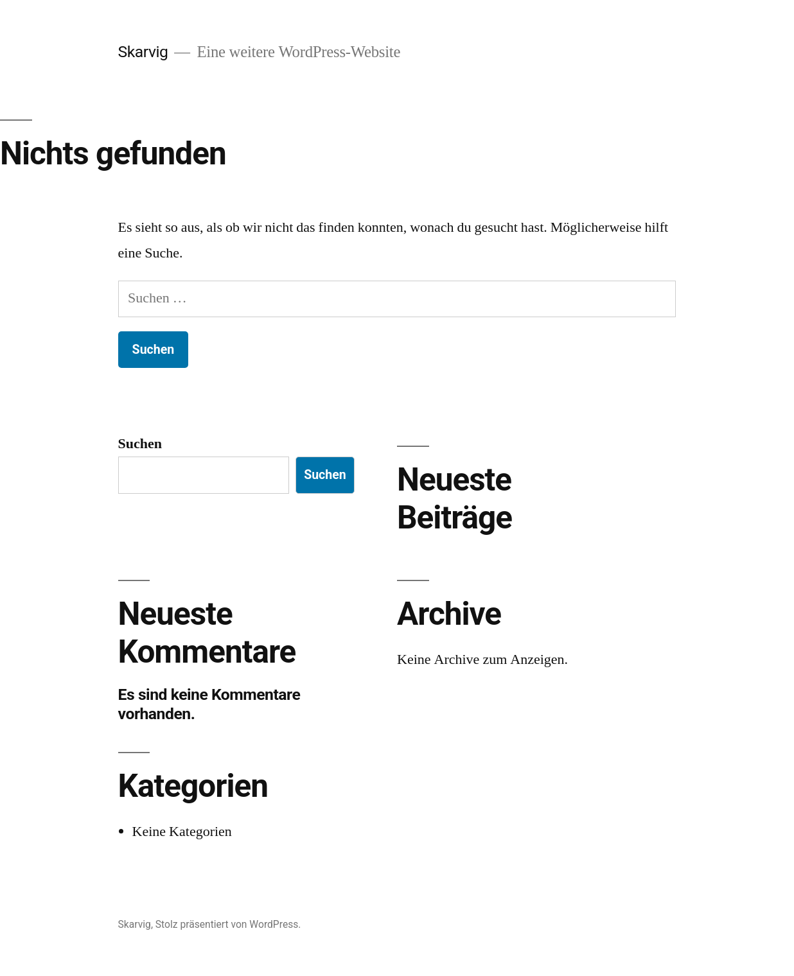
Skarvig (143, 51)
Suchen (140, 444)
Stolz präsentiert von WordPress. (228, 924)
